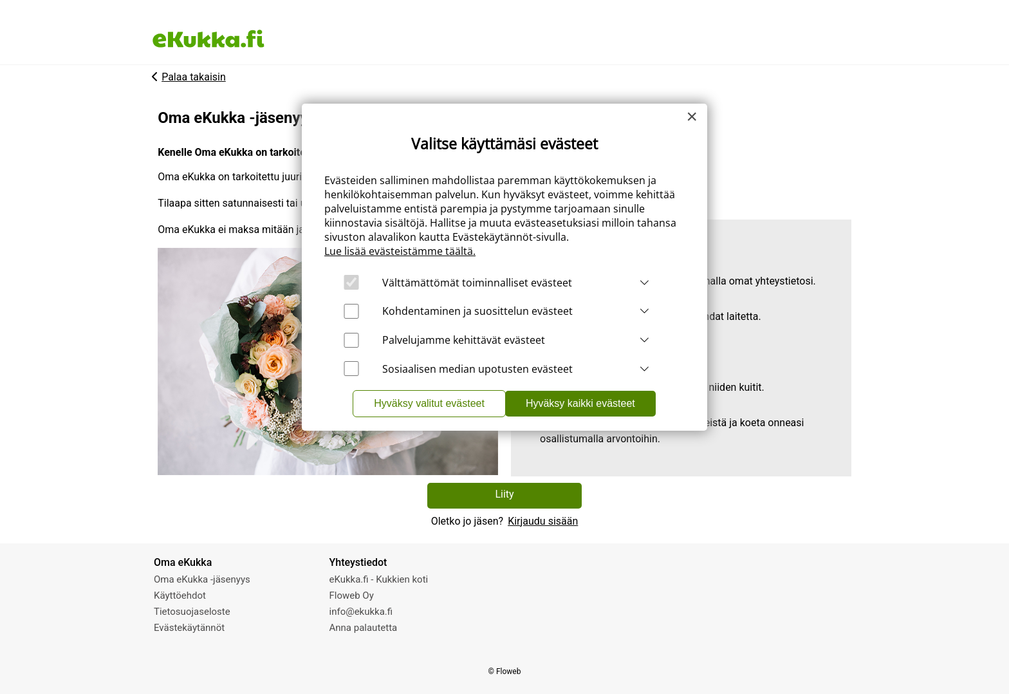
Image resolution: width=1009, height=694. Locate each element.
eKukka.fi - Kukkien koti (379, 579)
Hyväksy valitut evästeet (429, 403)
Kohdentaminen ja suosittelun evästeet (477, 311)
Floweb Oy (351, 595)
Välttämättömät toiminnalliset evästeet (477, 283)
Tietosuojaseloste (192, 611)
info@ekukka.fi (361, 611)
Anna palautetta (363, 627)
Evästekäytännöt (189, 627)
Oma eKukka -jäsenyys (202, 579)
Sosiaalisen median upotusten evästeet (477, 369)
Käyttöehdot (180, 595)
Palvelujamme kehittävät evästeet (463, 340)
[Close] (692, 116)
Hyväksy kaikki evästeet (580, 403)
